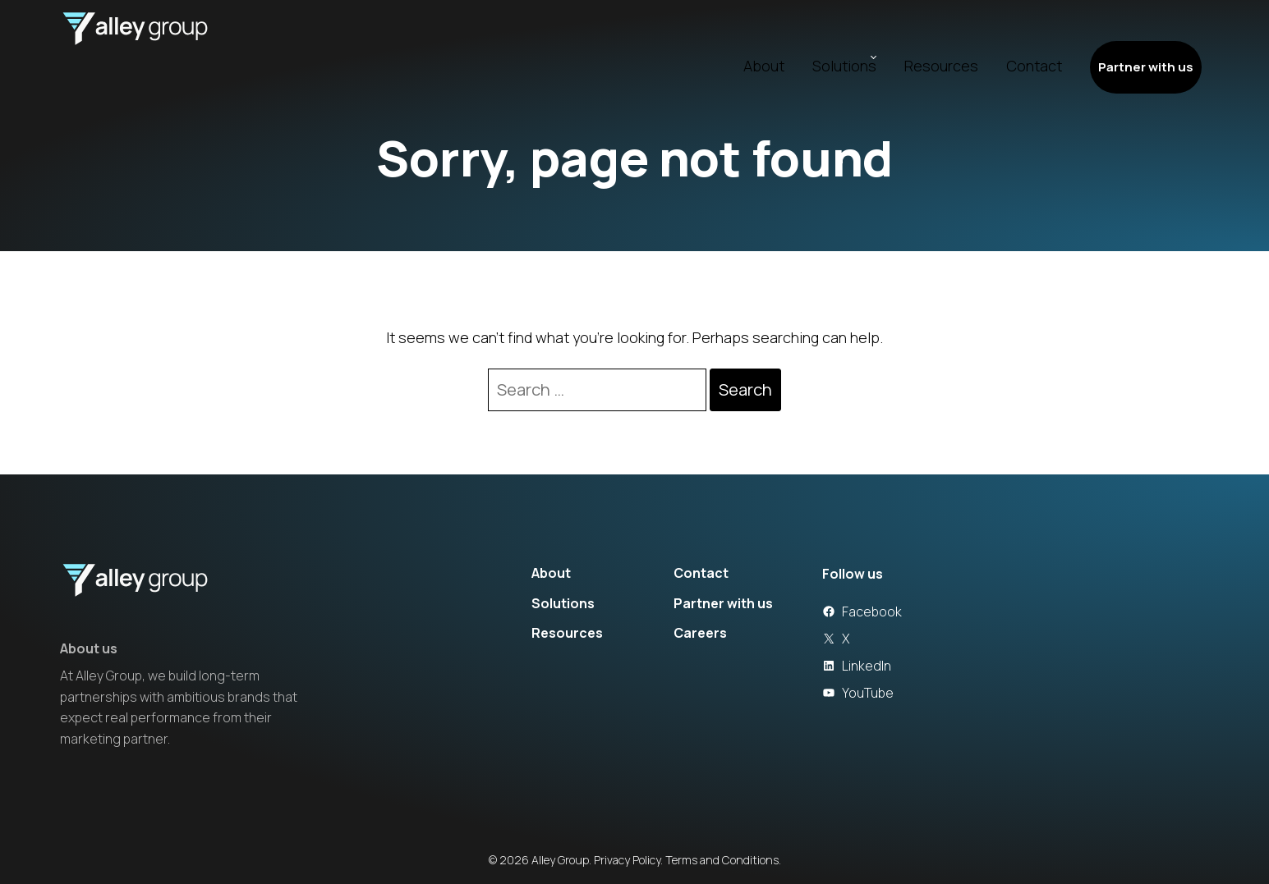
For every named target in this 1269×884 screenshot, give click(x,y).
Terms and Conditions (722, 860)
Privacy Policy (627, 860)
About (724, 34)
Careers (700, 633)
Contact (1003, 34)
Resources (910, 34)
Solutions (805, 34)
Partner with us (1128, 34)
